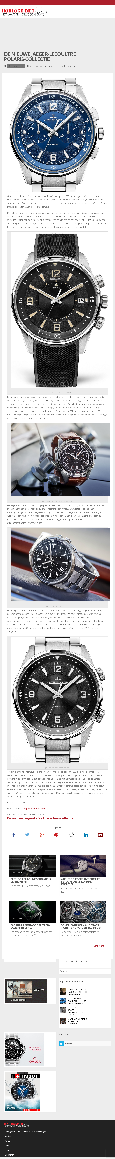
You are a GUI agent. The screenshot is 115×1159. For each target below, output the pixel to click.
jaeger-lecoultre (52, 65)
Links (7, 1145)
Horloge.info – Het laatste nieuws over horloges (25, 1131)
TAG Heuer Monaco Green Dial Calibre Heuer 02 (30, 926)
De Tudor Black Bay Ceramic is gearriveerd (30, 880)
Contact (8, 1150)
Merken (8, 1136)
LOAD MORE (99, 946)
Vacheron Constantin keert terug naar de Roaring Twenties (80, 881)
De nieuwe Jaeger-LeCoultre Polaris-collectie (40, 818)
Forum (7, 1141)
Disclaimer (9, 1155)
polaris (64, 65)
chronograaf (36, 65)
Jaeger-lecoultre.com (34, 808)
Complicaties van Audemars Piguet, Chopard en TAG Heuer (81, 926)
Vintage (73, 65)
